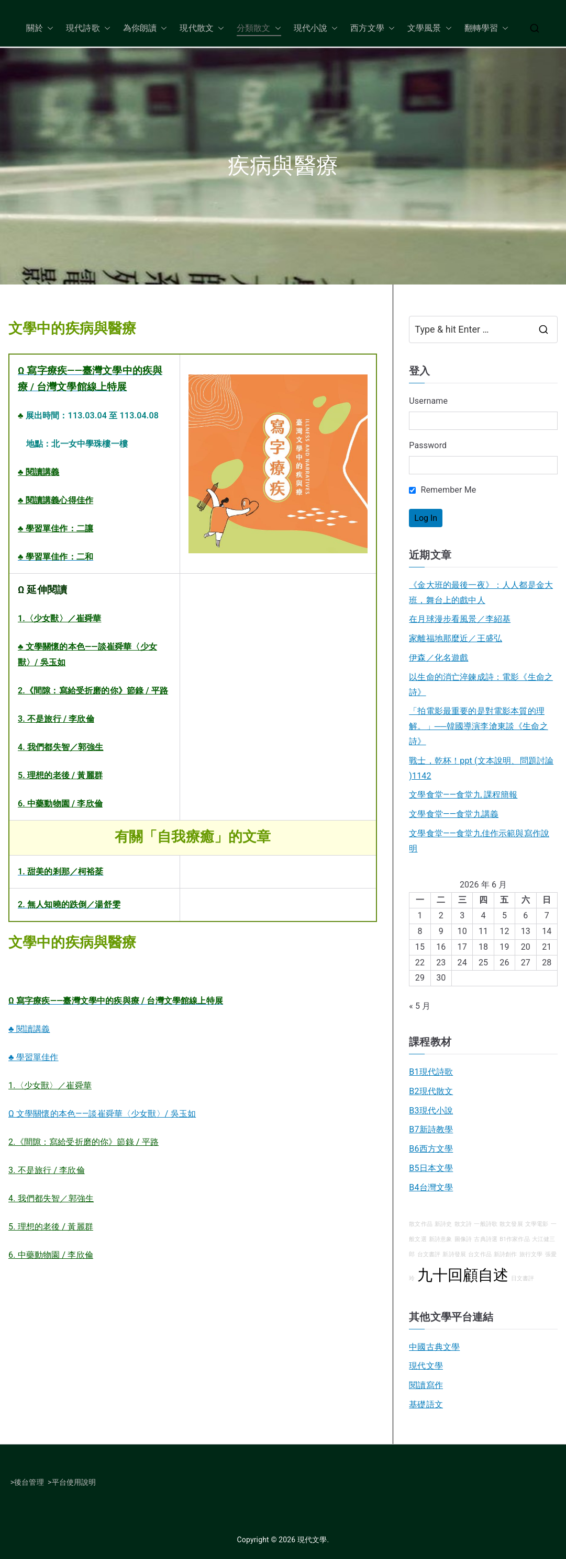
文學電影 (537, 1224)
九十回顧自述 (463, 1275)
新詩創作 (505, 1254)
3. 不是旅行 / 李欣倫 (56, 719)
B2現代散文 (431, 1091)
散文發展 (511, 1224)
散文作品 (420, 1224)
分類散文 (259, 28)
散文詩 (463, 1224)
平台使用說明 (74, 1482)
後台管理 (29, 1482)
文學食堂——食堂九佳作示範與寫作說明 (479, 841)
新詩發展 (454, 1254)
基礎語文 (426, 1404)
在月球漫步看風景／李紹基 (459, 619)
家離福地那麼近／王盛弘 (455, 638)
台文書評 (429, 1254)
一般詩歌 (485, 1224)
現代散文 (202, 28)
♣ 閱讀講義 (38, 472)
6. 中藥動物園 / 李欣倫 (60, 804)
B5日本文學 (431, 1168)
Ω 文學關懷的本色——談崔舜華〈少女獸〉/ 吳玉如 (102, 1114)
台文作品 (480, 1254)
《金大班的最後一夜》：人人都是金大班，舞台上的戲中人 (481, 592)
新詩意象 (440, 1239)
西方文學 (372, 28)
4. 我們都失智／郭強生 (61, 747)
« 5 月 (419, 1006)
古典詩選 (485, 1239)
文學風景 (429, 28)
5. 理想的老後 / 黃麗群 (60, 775)
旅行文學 (531, 1254)
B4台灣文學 (431, 1187)
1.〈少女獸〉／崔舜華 (59, 618)
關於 (39, 28)
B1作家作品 (515, 1239)
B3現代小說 (431, 1111)
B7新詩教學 (431, 1129)
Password (428, 445)
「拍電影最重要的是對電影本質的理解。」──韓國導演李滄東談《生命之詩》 (478, 726)
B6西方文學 (431, 1149)
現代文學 (426, 1366)
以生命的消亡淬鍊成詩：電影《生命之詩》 (481, 684)
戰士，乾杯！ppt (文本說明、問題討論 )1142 (481, 768)
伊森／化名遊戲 (438, 658)
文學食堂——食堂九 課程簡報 (463, 795)
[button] (48, 28)
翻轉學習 (486, 28)
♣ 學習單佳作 (33, 1057)
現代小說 (316, 28)
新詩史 (443, 1224)
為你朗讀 (145, 28)
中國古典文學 (434, 1347)
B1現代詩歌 (431, 1072)
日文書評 (523, 1278)
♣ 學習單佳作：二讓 (55, 528)
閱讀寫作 (426, 1385)
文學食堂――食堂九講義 (453, 814)
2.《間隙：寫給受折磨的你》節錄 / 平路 (93, 691)
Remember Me (442, 490)
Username (428, 401)
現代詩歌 (88, 28)
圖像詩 (463, 1239)
